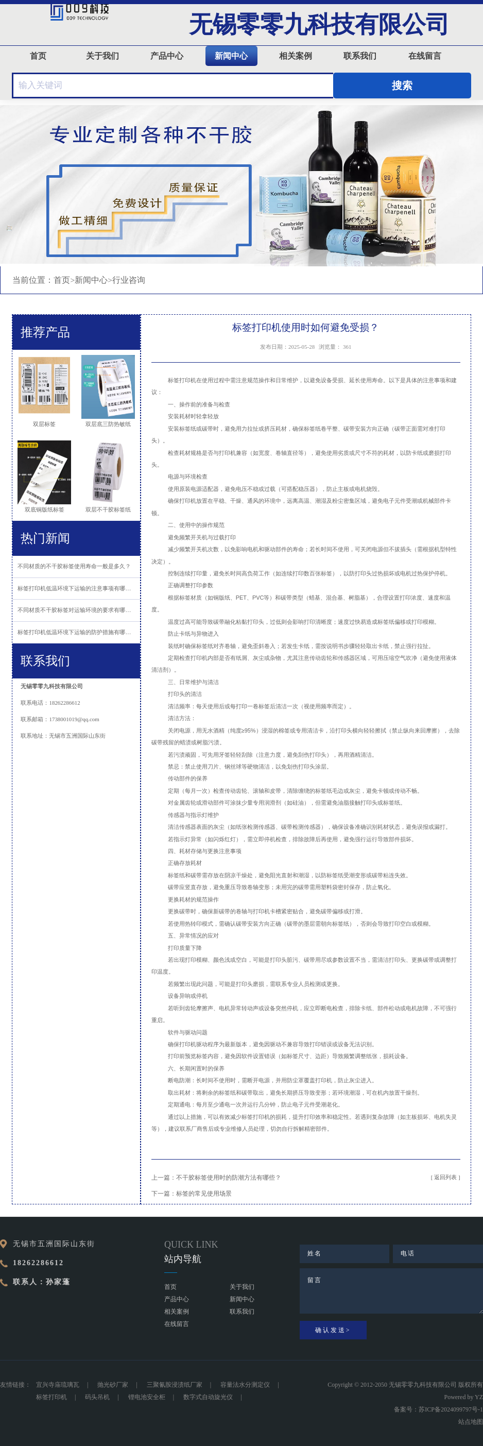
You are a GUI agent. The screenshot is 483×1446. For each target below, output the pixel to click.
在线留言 (424, 56)
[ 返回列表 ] (445, 1177)
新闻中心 (231, 56)
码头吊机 (97, 1397)
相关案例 (295, 56)
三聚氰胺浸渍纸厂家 (174, 1384)
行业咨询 (128, 280)
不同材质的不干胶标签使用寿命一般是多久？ (74, 566)
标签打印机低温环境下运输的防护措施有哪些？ (77, 632)
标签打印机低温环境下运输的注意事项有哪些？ (77, 588)
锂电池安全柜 (146, 1397)
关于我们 (102, 56)
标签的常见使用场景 (204, 1193)
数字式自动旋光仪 (208, 1397)
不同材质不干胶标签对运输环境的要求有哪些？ (77, 610)
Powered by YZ (463, 1397)
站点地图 (470, 1421)
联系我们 (359, 56)
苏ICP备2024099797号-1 (451, 1409)
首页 (38, 56)
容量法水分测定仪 (245, 1384)
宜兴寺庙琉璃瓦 (57, 1384)
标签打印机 (51, 1397)
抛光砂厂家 (112, 1384)
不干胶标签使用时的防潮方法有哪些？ (228, 1178)
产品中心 (166, 56)
